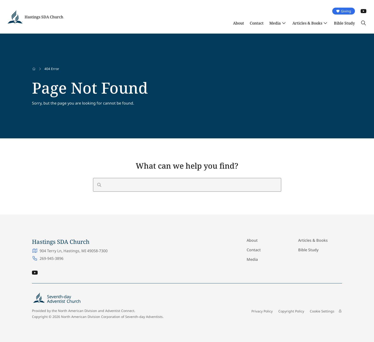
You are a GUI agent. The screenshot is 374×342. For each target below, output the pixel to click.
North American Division (77, 310)
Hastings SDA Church (44, 17)
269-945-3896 (51, 258)
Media (275, 23)
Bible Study (344, 23)
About (238, 23)
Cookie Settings (322, 311)
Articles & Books (307, 23)
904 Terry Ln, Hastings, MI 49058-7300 (74, 250)
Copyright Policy (291, 311)
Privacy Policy (262, 311)
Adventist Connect (119, 310)
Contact (257, 23)
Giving (343, 11)
